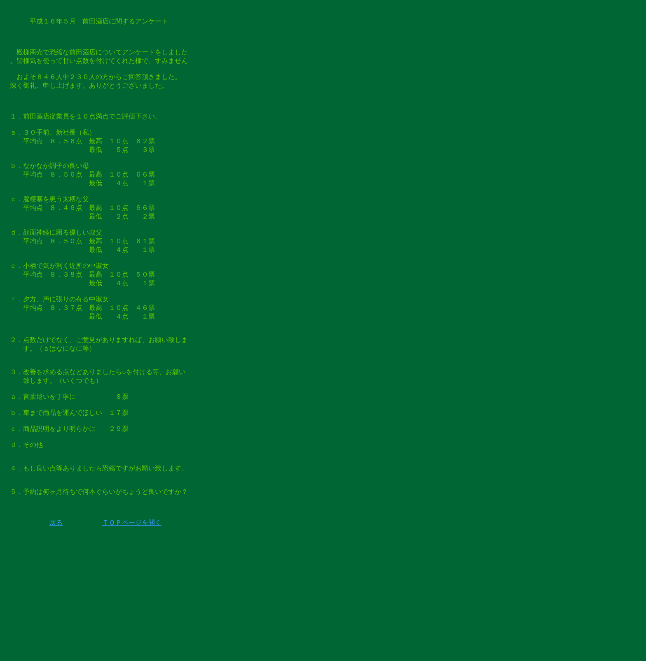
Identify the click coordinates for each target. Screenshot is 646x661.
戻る (56, 522)
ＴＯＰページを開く (132, 522)
